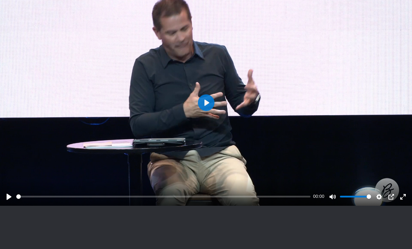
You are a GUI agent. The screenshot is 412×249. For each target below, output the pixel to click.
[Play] (9, 196)
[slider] (163, 196)
